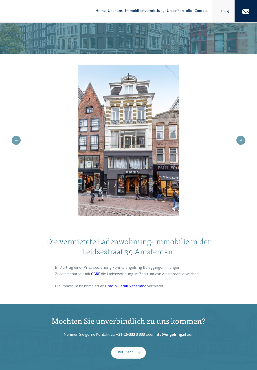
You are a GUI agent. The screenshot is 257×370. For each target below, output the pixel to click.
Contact (201, 11)
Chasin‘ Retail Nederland (125, 285)
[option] (128, 140)
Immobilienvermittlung (145, 11)
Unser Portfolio (179, 11)
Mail (246, 11)
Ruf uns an (126, 352)
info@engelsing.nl (170, 334)
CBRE (95, 273)
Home (100, 11)
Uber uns (115, 11)
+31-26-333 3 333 (130, 334)
